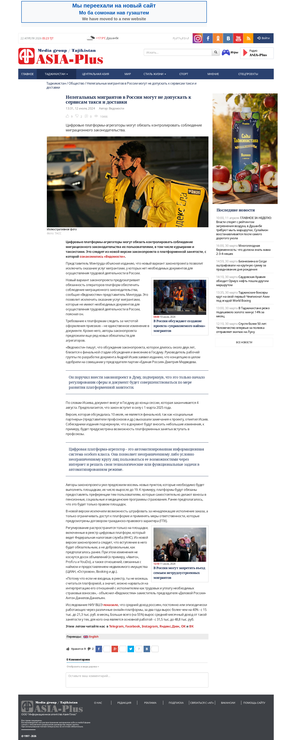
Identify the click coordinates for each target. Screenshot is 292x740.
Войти (263, 38)
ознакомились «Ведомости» (102, 256)
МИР (128, 74)
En (185, 38)
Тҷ (179, 38)
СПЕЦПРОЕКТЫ (248, 74)
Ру (174, 38)
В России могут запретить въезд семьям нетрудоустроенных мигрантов (179, 573)
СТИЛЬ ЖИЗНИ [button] (155, 74)
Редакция (124, 703)
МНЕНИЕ (213, 74)
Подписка (176, 703)
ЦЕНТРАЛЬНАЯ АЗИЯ (95, 74)
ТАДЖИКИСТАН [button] (56, 74)
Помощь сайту (254, 703)
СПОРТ (183, 74)
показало (110, 605)
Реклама (150, 703)
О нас (98, 703)
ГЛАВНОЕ (27, 74)
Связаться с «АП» (202, 703)
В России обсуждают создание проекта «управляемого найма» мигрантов (179, 326)
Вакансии (228, 703)
